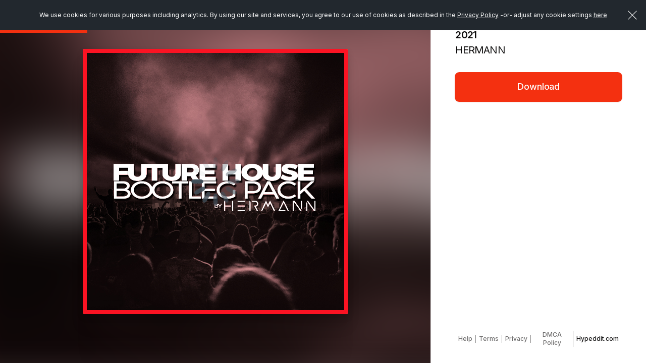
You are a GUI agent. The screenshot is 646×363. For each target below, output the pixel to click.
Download (538, 86)
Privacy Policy (478, 15)
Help (465, 338)
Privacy (516, 338)
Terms (489, 338)
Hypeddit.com (597, 338)
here (600, 15)
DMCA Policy (552, 338)
